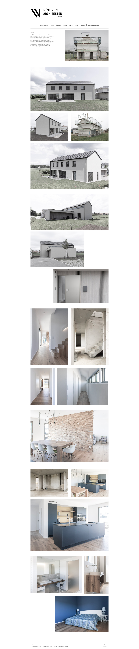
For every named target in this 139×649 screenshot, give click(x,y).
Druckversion (36, 645)
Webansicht (104, 646)
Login (105, 644)
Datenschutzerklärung (43, 646)
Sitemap (42, 645)
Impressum (34, 646)
